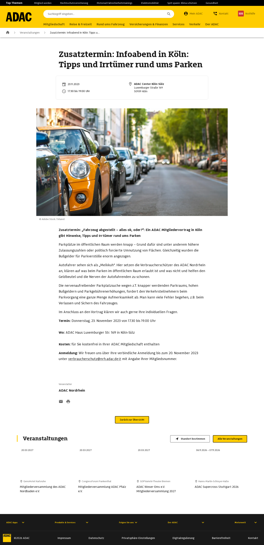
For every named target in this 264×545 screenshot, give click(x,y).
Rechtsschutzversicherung (74, 3)
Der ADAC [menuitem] (212, 24)
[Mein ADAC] (193, 13)
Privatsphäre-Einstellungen (138, 538)
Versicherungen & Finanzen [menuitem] (148, 24)
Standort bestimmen (190, 439)
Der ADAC (186, 522)
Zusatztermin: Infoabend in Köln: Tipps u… (71, 32)
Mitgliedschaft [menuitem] (54, 24)
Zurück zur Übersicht (132, 419)
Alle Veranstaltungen (230, 438)
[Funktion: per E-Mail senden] (61, 401)
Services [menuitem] (178, 24)
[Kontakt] (220, 13)
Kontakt (253, 538)
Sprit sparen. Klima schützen (182, 3)
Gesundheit (212, 3)
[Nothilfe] (246, 13)
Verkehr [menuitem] (195, 24)
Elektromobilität (150, 3)
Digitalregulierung (183, 538)
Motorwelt (246, 522)
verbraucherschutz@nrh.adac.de (94, 359)
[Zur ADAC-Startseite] (19, 16)
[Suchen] (169, 14)
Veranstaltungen (26, 32)
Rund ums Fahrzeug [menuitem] (111, 24)
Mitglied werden (43, 3)
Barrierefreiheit (221, 538)
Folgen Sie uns (128, 522)
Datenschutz (96, 538)
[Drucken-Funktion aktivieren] (68, 401)
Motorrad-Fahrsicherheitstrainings (114, 3)
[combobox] (108, 14)
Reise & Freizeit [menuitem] (80, 24)
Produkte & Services (72, 522)
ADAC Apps (15, 522)
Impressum (64, 538)
